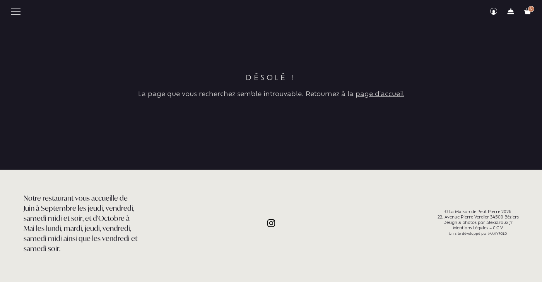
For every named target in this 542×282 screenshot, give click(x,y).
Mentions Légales (470, 228)
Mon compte (493, 11)
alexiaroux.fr (499, 223)
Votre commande (527, 11)
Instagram (271, 223)
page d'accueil (380, 94)
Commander (510, 11)
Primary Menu (16, 11)
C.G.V (498, 228)
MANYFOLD (497, 234)
